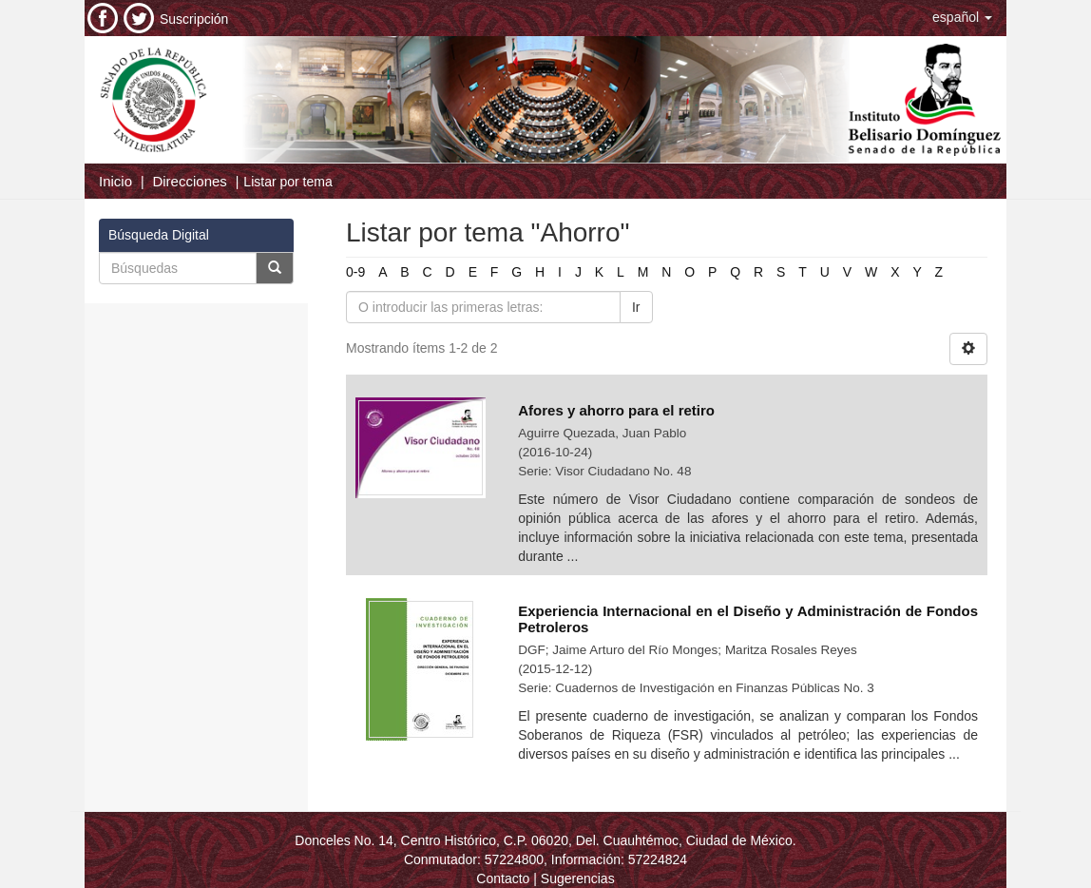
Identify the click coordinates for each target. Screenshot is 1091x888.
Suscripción (194, 19)
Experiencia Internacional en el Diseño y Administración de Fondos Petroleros (748, 619)
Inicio (115, 181)
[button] (962, 17)
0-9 (355, 272)
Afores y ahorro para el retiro (616, 410)
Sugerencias (578, 878)
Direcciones (189, 181)
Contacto (502, 878)
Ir (636, 307)
